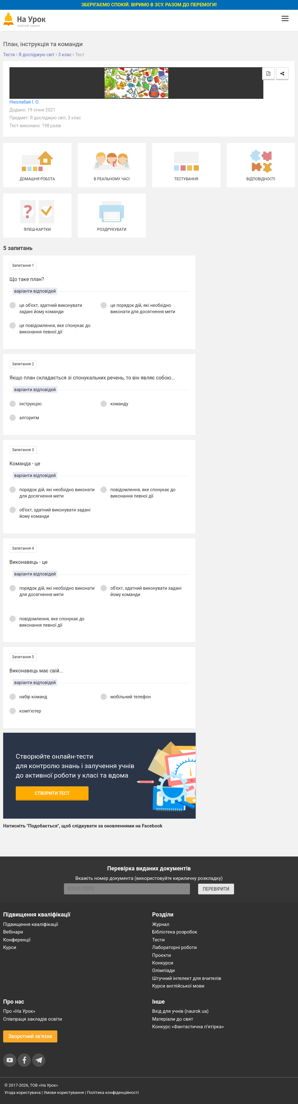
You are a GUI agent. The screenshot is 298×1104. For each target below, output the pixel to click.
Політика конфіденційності (113, 1092)
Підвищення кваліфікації (30, 924)
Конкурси (162, 963)
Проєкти (161, 955)
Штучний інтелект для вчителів (186, 978)
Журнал (160, 924)
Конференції (17, 940)
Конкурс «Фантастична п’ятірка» (188, 1026)
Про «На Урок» (19, 1011)
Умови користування (64, 1092)
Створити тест (52, 793)
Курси (9, 947)
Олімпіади (163, 970)
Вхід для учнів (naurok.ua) (180, 1011)
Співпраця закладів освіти (32, 1019)
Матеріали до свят (172, 1019)
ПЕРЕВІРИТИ (216, 889)
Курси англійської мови (178, 986)
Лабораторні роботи (174, 947)
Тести (158, 940)
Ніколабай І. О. (24, 101)
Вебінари (13, 932)
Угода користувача (22, 1092)
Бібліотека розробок (174, 932)
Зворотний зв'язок (30, 1036)
